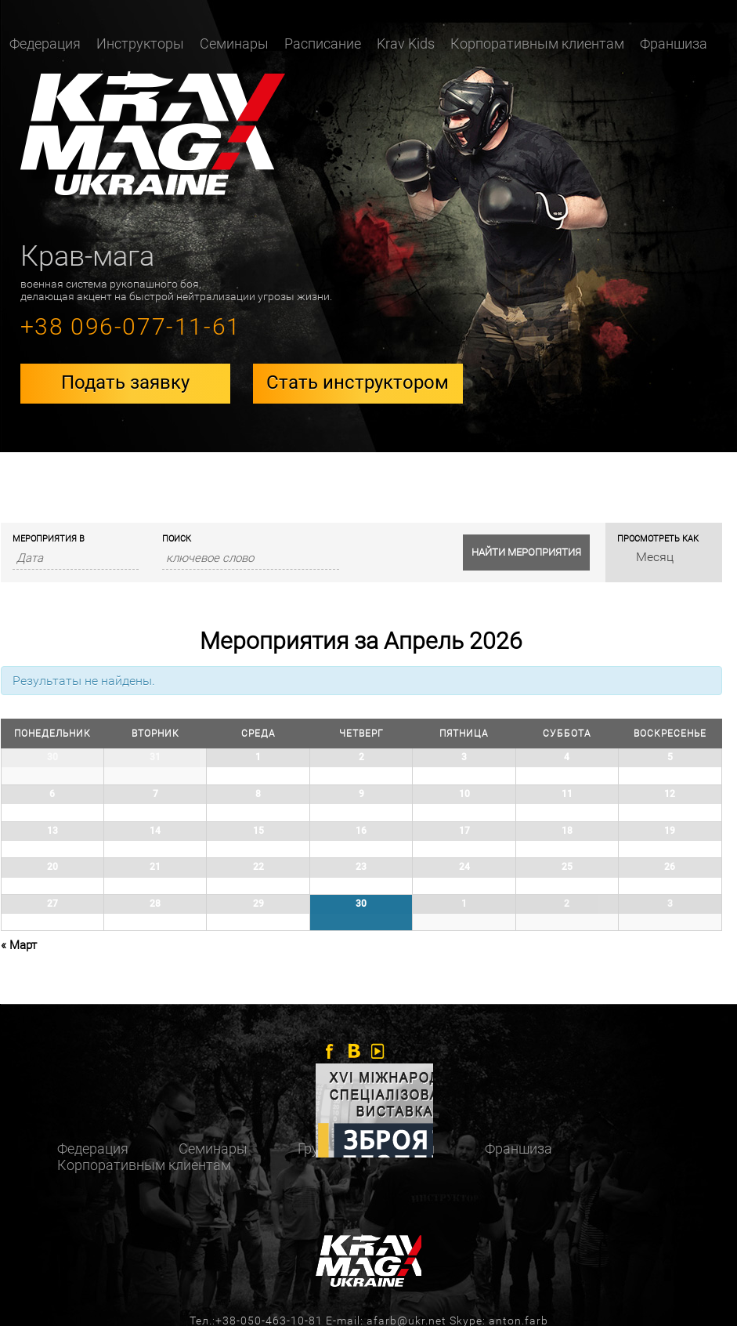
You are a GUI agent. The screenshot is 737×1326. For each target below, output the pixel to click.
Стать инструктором (357, 382)
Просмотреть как (658, 538)
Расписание (322, 43)
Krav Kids (406, 43)
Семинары (234, 43)
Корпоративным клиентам (537, 43)
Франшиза (673, 43)
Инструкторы (140, 43)
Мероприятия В (49, 538)
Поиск (176, 538)
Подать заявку (125, 382)
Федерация (45, 43)
